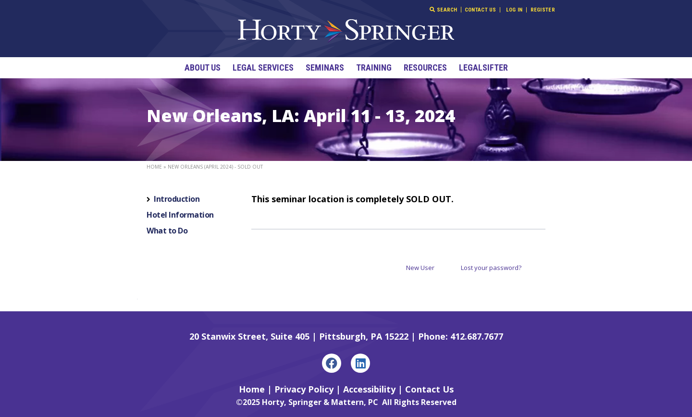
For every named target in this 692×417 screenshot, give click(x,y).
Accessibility (369, 389)
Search (443, 9)
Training (374, 67)
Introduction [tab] (176, 199)
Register (543, 9)
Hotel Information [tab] (180, 214)
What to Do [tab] (167, 230)
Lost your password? (491, 267)
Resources (425, 67)
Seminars (325, 67)
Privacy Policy (304, 389)
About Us (203, 67)
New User (420, 267)
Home (154, 166)
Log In (514, 9)
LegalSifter (483, 67)
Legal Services (263, 67)
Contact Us (480, 9)
